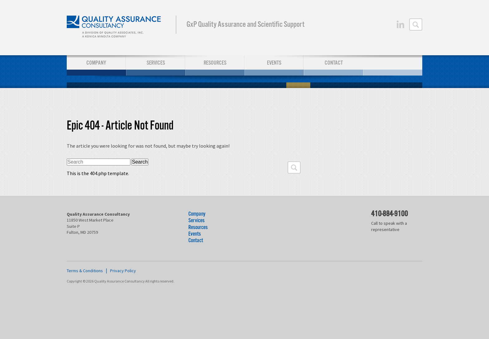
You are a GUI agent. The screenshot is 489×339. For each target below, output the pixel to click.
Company (96, 62)
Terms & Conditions (85, 270)
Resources (215, 62)
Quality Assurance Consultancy (114, 28)
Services (156, 62)
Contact (334, 62)
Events (274, 62)
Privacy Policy (123, 270)
